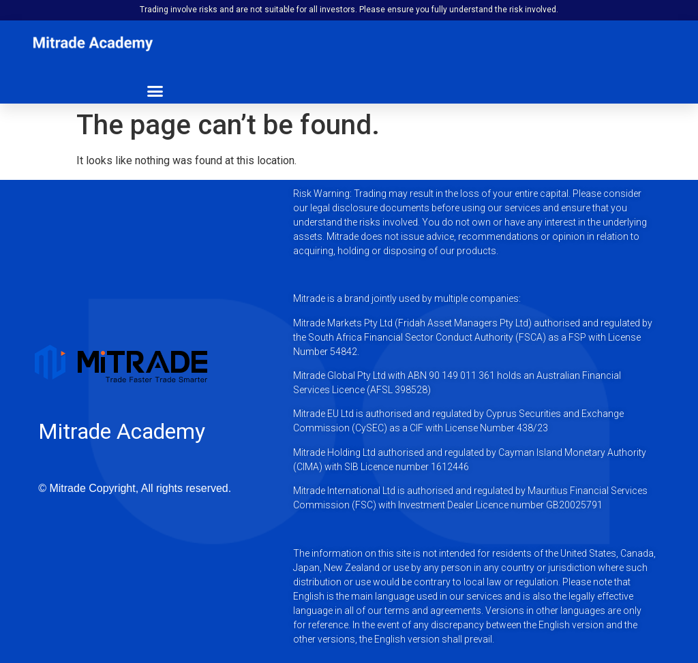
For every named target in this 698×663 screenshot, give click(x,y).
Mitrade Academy (121, 431)
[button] (155, 91)
